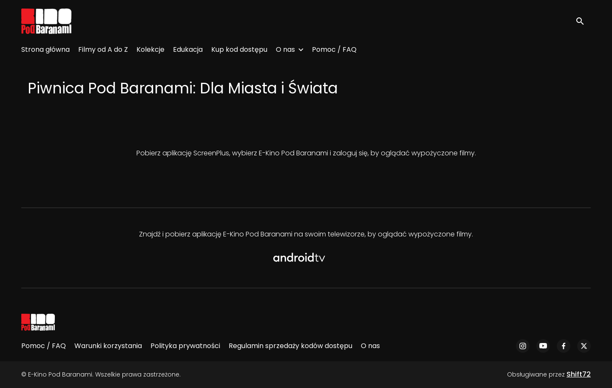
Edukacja (188, 49)
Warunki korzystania (108, 346)
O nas (285, 49)
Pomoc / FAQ (334, 49)
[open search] (583, 21)
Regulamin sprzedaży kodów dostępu (290, 346)
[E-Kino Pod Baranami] (38, 322)
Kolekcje (150, 49)
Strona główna (45, 49)
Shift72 (579, 374)
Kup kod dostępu (239, 49)
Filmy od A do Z (103, 49)
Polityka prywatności (185, 346)
